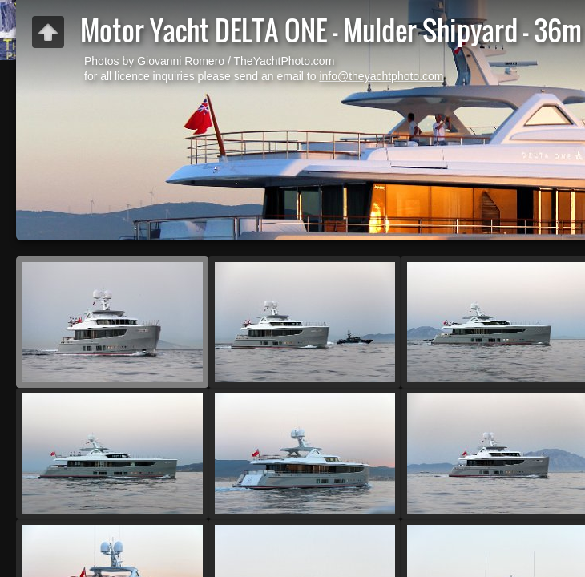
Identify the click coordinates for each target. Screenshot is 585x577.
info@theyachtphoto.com (381, 76)
